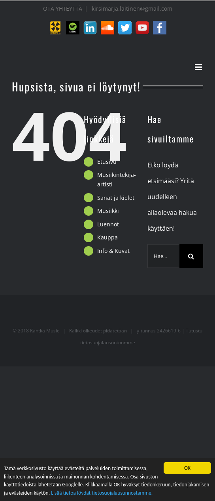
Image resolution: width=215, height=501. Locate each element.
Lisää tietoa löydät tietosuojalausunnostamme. (102, 493)
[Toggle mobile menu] (199, 67)
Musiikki (108, 210)
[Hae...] (163, 256)
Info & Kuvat (113, 250)
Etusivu (107, 161)
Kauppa (107, 237)
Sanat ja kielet (115, 197)
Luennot (108, 224)
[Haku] (191, 256)
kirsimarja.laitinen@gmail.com (131, 8)
